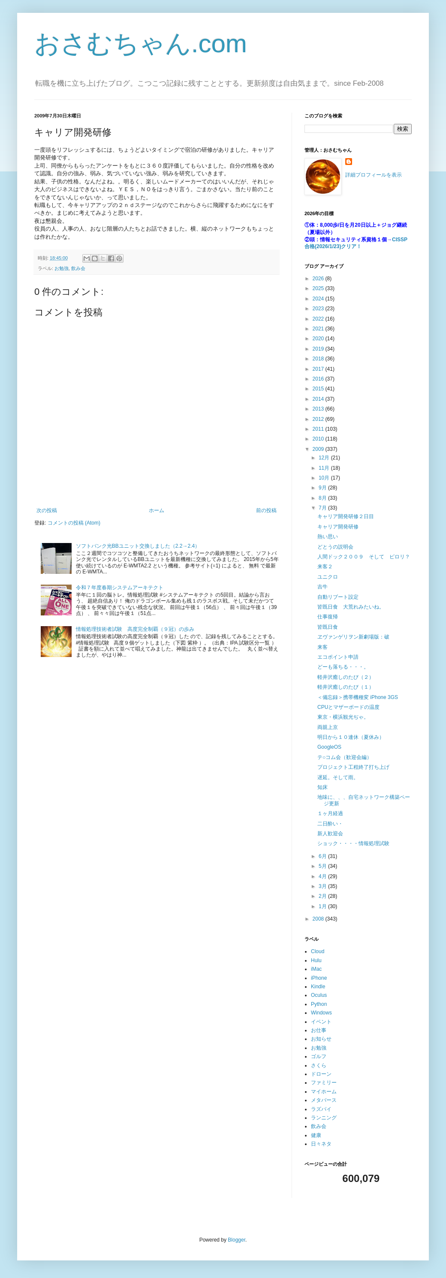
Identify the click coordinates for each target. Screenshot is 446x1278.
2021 (319, 329)
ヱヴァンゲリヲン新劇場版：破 (353, 637)
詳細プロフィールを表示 (373, 175)
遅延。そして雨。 (338, 777)
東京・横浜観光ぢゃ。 (343, 717)
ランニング (324, 1118)
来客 (322, 647)
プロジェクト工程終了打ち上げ (353, 767)
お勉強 (61, 268)
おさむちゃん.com (140, 43)
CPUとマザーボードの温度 (348, 707)
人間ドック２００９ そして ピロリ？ (363, 557)
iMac (316, 969)
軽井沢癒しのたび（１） (345, 687)
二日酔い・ (330, 824)
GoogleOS (329, 747)
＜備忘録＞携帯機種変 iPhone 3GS (357, 697)
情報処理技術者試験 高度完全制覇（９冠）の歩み (135, 629)
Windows (321, 1013)
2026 (319, 279)
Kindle (318, 987)
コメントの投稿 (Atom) (74, 523)
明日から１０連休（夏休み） (350, 737)
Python (319, 1004)
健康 (316, 1135)
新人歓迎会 (330, 834)
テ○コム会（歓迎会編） (344, 757)
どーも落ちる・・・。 (343, 667)
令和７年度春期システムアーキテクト (119, 588)
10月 (325, 478)
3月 (323, 886)
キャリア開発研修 (338, 527)
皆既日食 (327, 627)
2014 (319, 399)
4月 (323, 876)
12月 (325, 458)
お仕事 (318, 1030)
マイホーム (324, 1092)
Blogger (236, 1240)
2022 (319, 319)
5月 (323, 866)
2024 (319, 299)
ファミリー (324, 1083)
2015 (319, 389)
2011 (319, 429)
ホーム (156, 510)
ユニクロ (327, 577)
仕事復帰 (327, 617)
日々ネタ (321, 1144)
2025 (319, 288)
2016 (319, 379)
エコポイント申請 (338, 657)
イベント (321, 1022)
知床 (322, 787)
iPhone (319, 978)
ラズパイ (321, 1109)
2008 (319, 919)
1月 (323, 906)
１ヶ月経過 (330, 813)
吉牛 (322, 587)
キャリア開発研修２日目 (345, 516)
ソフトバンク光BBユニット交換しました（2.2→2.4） (138, 546)
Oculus (319, 995)
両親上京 (327, 727)
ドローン (321, 1074)
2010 (319, 439)
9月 (323, 488)
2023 (319, 309)
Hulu (316, 960)
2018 (319, 359)
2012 (319, 419)
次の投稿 (46, 510)
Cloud (317, 951)
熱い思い (327, 537)
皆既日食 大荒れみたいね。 (350, 607)
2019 (319, 349)
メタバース (324, 1100)
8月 (323, 498)
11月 (325, 468)
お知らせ (321, 1039)
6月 (323, 856)
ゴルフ (318, 1056)
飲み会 (78, 268)
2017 (319, 369)
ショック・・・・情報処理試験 (353, 843)
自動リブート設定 (338, 597)
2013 (319, 409)
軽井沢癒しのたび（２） (345, 677)
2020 (319, 339)
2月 (323, 896)
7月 (323, 508)
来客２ (325, 567)
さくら (318, 1065)
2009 (319, 449)
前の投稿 (266, 510)
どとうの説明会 (335, 547)
